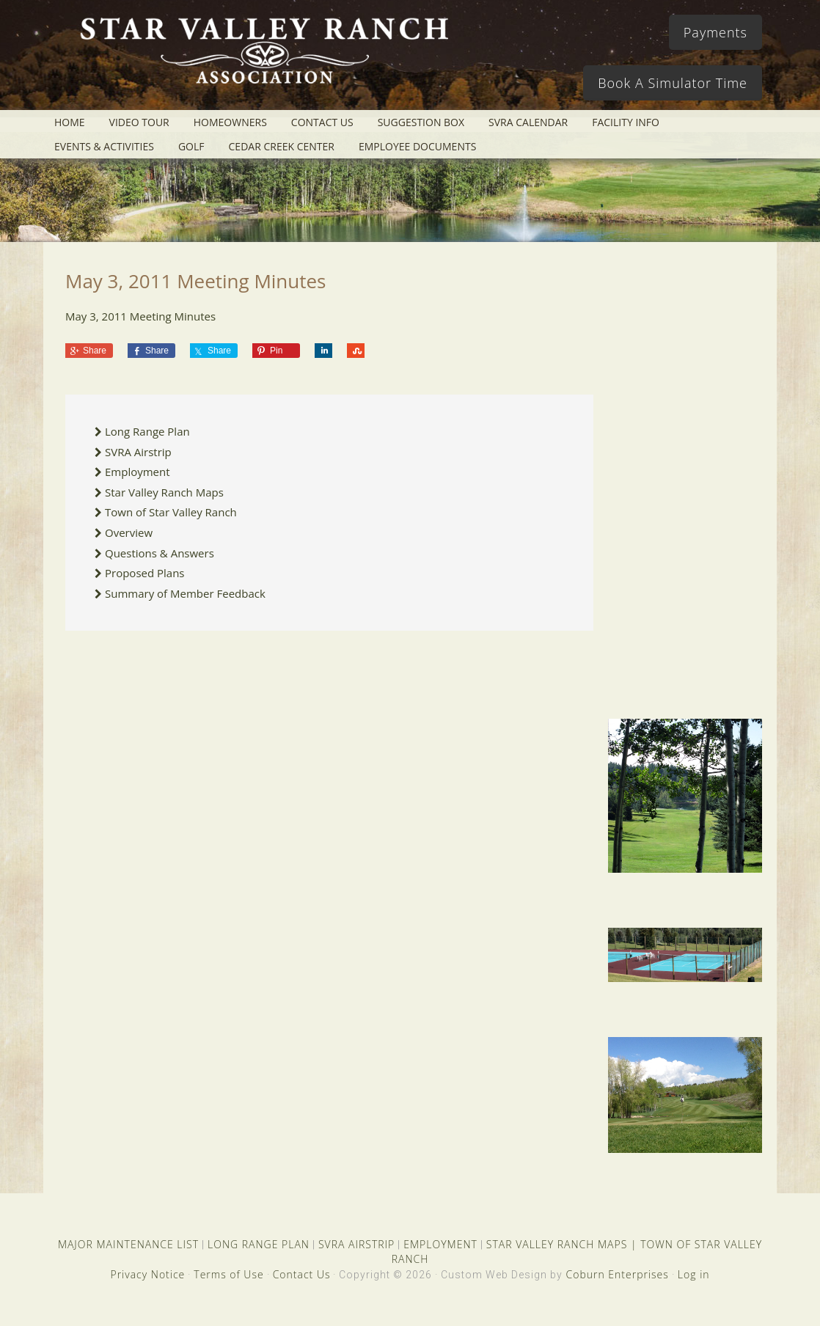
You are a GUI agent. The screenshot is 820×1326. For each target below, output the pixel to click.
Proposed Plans (145, 572)
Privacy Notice (147, 1274)
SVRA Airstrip (138, 451)
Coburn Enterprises (616, 1274)
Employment (137, 471)
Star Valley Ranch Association (263, 62)
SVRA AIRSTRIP (356, 1244)
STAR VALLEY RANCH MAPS (556, 1244)
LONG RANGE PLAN (259, 1244)
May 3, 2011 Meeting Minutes (140, 316)
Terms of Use (228, 1274)
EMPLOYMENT (440, 1244)
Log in (694, 1274)
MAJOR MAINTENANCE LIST (128, 1244)
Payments (715, 32)
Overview (129, 532)
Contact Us (302, 1274)
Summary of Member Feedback (185, 593)
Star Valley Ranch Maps (164, 492)
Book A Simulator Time (672, 83)
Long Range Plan (147, 431)
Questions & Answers (159, 553)
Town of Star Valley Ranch (171, 512)
